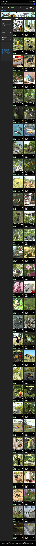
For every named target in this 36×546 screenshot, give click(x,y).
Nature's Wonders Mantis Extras (17, 293)
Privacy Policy (19, 544)
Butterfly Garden (15, 171)
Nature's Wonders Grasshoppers (17, 380)
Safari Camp (3, 54)
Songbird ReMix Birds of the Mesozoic (18, 241)
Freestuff (24, 7)
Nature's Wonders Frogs (5, 51)
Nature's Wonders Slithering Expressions (30, 206)
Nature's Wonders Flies (16, 67)
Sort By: (30, 18)
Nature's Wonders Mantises (28, 293)
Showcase (5, 10)
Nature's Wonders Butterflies (5, 49)
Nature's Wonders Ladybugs (28, 501)
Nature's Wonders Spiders (5, 50)
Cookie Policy (13, 544)
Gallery (21, 7)
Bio (30, 7)
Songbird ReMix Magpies (16, 50)
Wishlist (28, 7)
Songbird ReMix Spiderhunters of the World (19, 518)
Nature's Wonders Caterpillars (5, 53)
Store (18, 7)
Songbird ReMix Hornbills (16, 345)
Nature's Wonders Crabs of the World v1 (18, 154)
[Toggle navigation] (2, 1)
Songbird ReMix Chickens (5, 48)
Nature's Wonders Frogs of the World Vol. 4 (30, 328)
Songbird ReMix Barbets (28, 345)
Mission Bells (26, 518)
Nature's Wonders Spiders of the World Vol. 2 (19, 501)
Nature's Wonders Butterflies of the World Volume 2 (20, 449)
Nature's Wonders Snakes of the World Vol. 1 (7, 52)
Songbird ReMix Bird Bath (16, 223)
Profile (16, 7)
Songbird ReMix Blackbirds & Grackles (30, 50)
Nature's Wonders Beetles (16, 276)
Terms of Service (6, 544)
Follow (13, 7)
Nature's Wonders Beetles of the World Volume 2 (19, 119)
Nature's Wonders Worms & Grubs (29, 67)
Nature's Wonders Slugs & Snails (17, 102)
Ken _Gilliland (15, 34)
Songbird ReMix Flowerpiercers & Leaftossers (19, 397)
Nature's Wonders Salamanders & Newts (18, 328)
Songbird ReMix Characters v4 (29, 154)
